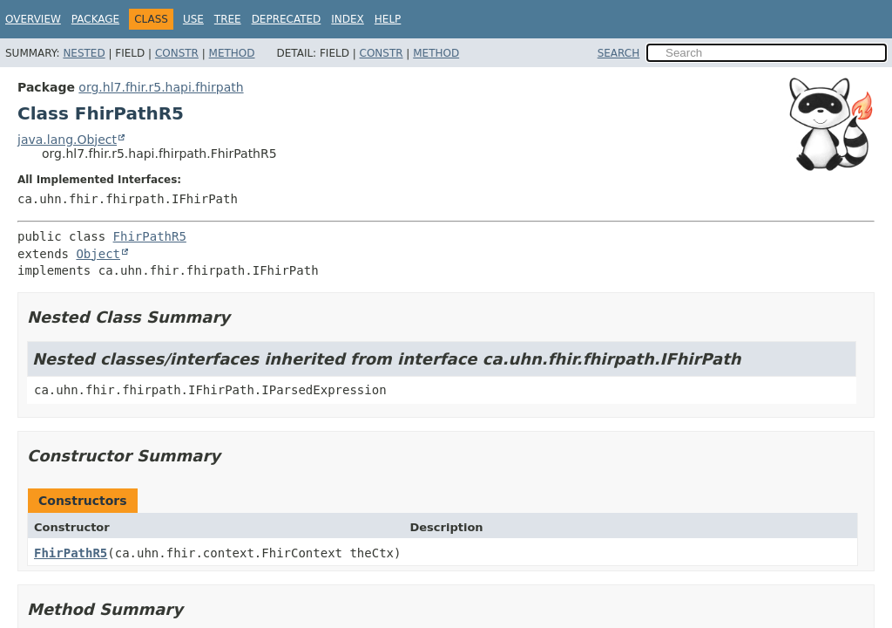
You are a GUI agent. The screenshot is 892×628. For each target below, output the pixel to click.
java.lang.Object (67, 140)
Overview (33, 19)
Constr (177, 53)
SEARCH (619, 53)
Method (232, 53)
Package (95, 19)
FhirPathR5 (149, 236)
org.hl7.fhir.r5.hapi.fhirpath (160, 87)
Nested (84, 53)
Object (98, 254)
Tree (227, 19)
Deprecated (286, 19)
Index (347, 19)
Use (193, 19)
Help (388, 19)
